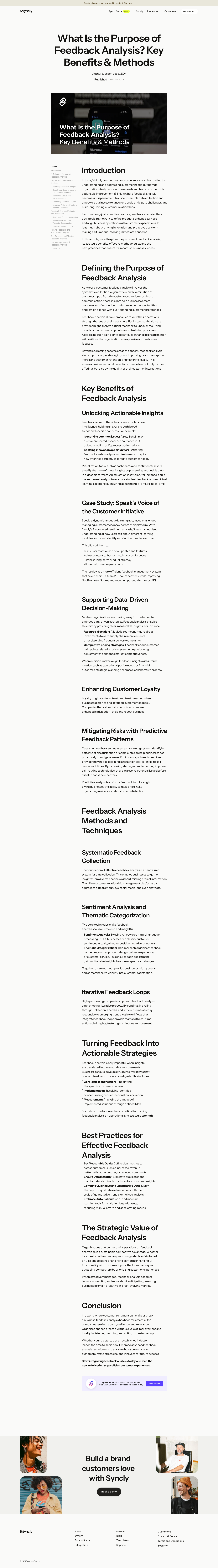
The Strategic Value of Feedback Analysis (60, 243)
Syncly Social (83, 1540)
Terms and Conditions (171, 1540)
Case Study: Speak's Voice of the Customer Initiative (64, 191)
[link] (189, 11)
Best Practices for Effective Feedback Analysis (62, 237)
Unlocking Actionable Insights (64, 187)
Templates (122, 1540)
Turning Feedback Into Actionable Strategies (60, 231)
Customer (164, 1531)
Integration (81, 1545)
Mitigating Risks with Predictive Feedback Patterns (65, 206)
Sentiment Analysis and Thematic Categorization (62, 221)
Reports (121, 1545)
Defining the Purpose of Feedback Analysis (61, 175)
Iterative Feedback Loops (63, 226)
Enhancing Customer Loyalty (64, 202)
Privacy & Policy (167, 1536)
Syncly (79, 1535)
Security (163, 1545)
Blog (119, 1535)
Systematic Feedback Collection (65, 217)
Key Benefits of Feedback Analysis (62, 181)
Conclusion (55, 248)
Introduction (56, 171)
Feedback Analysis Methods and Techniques (63, 212)
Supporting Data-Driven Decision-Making (62, 197)
